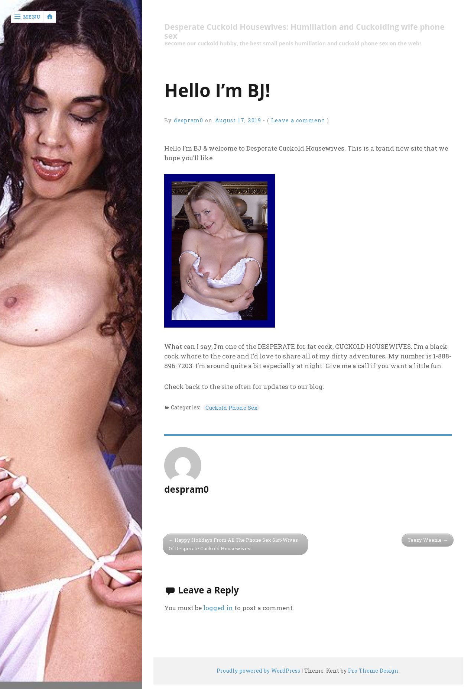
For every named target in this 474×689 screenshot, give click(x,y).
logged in (218, 607)
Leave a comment (298, 120)
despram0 (189, 120)
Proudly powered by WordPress (258, 670)
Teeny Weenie (425, 540)
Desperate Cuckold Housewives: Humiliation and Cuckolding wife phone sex (304, 31)
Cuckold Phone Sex (231, 407)
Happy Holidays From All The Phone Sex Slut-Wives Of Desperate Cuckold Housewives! (233, 544)
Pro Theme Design (373, 670)
